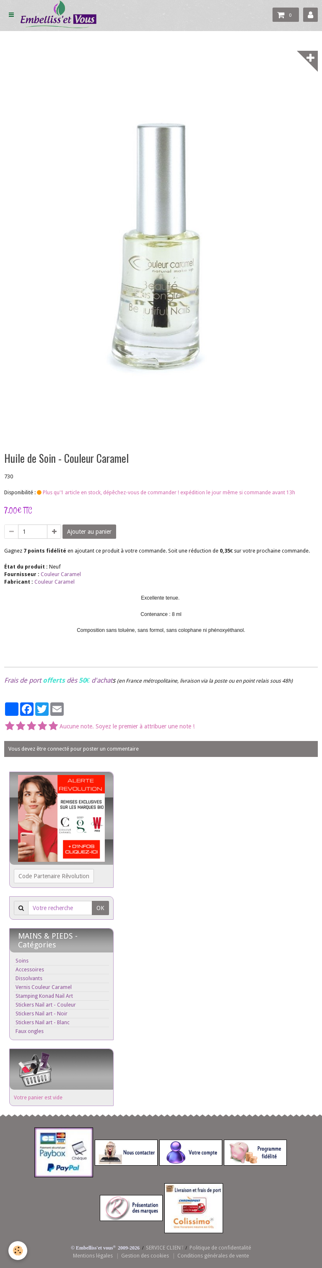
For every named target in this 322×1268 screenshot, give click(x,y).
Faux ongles (30, 1031)
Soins (22, 961)
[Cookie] (17, 1250)
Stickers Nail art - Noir (42, 1013)
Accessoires (30, 969)
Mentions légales (93, 1255)
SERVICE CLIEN (163, 1248)
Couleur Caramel (61, 574)
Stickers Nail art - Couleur (46, 1005)
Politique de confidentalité (220, 1248)
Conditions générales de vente (213, 1255)
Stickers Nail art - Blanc (43, 1022)
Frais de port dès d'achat (58, 680)
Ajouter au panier (89, 531)
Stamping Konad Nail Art (44, 996)
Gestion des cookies (145, 1255)
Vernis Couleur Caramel (44, 987)
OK (100, 908)
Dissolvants (29, 978)
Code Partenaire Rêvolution (53, 876)
